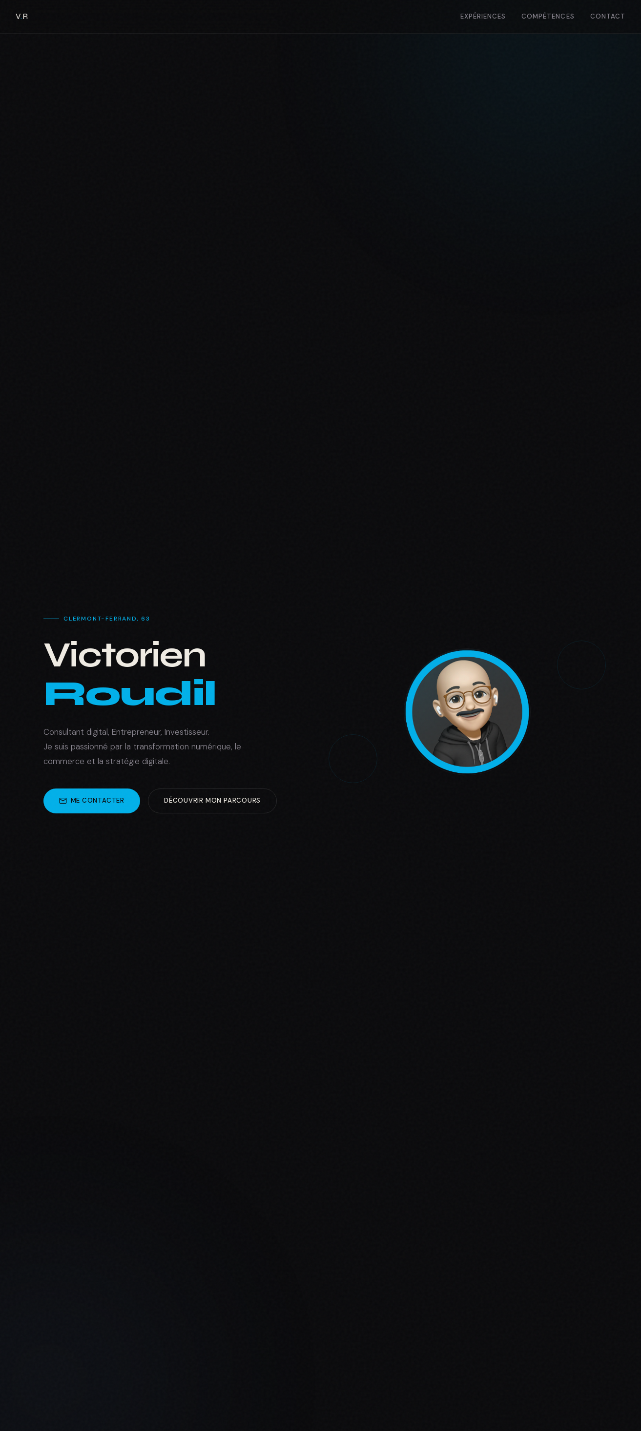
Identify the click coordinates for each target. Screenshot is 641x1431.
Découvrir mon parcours (212, 800)
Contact (607, 16)
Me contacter (91, 800)
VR (22, 16)
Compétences (548, 16)
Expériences (483, 16)
